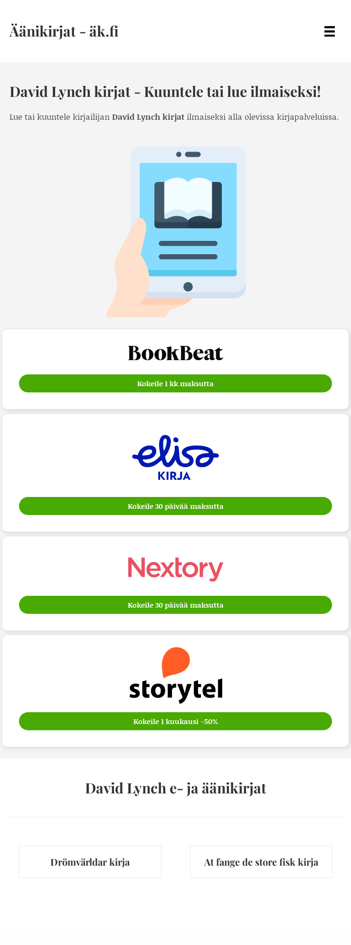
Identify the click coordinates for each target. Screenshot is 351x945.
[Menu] (330, 31)
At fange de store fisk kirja (261, 861)
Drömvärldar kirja (90, 861)
